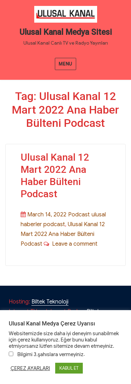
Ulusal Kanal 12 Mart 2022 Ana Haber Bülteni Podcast (63, 234)
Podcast (79, 214)
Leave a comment (73, 243)
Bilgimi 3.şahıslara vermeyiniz (50, 354)
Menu (65, 64)
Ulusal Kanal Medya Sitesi (66, 32)
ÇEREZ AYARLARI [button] (30, 368)
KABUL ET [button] (69, 368)
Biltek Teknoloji (49, 301)
